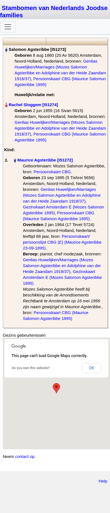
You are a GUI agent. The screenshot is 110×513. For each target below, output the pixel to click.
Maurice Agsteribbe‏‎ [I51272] (45, 160)
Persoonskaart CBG (52, 171)
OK (91, 368)
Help (103, 481)
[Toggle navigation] (8, 26)
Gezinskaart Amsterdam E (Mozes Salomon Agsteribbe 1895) (62, 277)
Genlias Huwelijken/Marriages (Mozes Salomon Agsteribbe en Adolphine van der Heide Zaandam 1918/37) (60, 128)
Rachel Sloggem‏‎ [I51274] (33, 104)
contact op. (25, 456)
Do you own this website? (31, 368)
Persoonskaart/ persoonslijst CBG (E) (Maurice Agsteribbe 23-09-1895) (62, 242)
